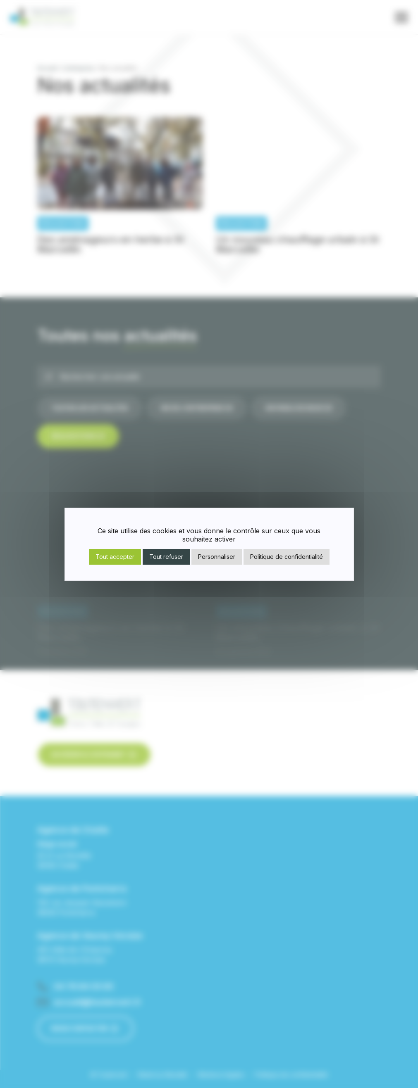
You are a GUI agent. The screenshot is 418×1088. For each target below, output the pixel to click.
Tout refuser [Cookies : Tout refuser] (166, 556)
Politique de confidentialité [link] (286, 556)
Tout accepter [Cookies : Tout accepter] (115, 556)
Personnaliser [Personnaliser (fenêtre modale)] (216, 556)
